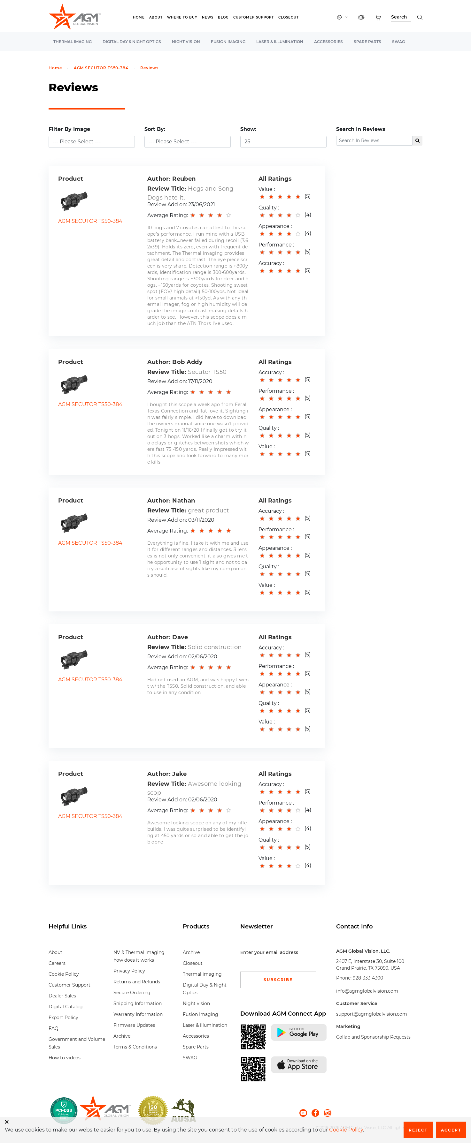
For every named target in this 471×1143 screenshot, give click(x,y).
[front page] (105, 1110)
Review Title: (166, 188)
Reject (418, 1130)
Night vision (186, 41)
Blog (223, 17)
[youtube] (305, 1112)
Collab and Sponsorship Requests (373, 1037)
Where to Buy (182, 17)
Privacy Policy (129, 971)
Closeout (288, 17)
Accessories (328, 41)
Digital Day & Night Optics (132, 41)
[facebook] (318, 1112)
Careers (57, 963)
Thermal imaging (72, 41)
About (156, 17)
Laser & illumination (279, 41)
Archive (121, 1036)
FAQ (53, 1028)
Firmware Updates (134, 1025)
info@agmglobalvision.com (367, 991)
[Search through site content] (401, 18)
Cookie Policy (64, 974)
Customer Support (253, 17)
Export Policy (63, 1017)
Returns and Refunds (136, 982)
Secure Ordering (132, 992)
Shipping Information (137, 1003)
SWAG (398, 41)
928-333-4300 (368, 978)
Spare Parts (367, 41)
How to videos (65, 1058)
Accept (451, 1130)
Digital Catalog (66, 1007)
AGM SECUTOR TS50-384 (101, 67)
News (207, 17)
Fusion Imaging (228, 41)
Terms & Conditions (135, 1047)
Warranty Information (138, 1014)
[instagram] (327, 1112)
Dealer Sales (62, 996)
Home (139, 17)
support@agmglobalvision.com (371, 1014)
